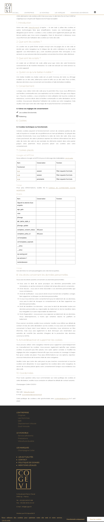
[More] (95, 12)
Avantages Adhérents (79, 12)
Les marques (60, 12)
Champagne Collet (26, 450)
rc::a (18, 179)
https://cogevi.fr (34, 27)
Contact (22, 460)
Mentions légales (27, 465)
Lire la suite (6, 520)
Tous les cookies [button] (95, 519)
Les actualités (25, 457)
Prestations (23, 438)
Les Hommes (24, 418)
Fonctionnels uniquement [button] (75, 519)
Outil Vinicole (23, 426)
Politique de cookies (28, 463)
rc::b (18, 175)
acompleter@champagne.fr (32, 394)
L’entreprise (29, 12)
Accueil (15, 12)
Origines (21, 415)
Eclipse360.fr (30, 513)
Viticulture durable (26, 441)
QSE (20, 421)
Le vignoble (44, 12)
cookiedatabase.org (62, 398)
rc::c (18, 171)
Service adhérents (25, 436)
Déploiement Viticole (27, 424)
